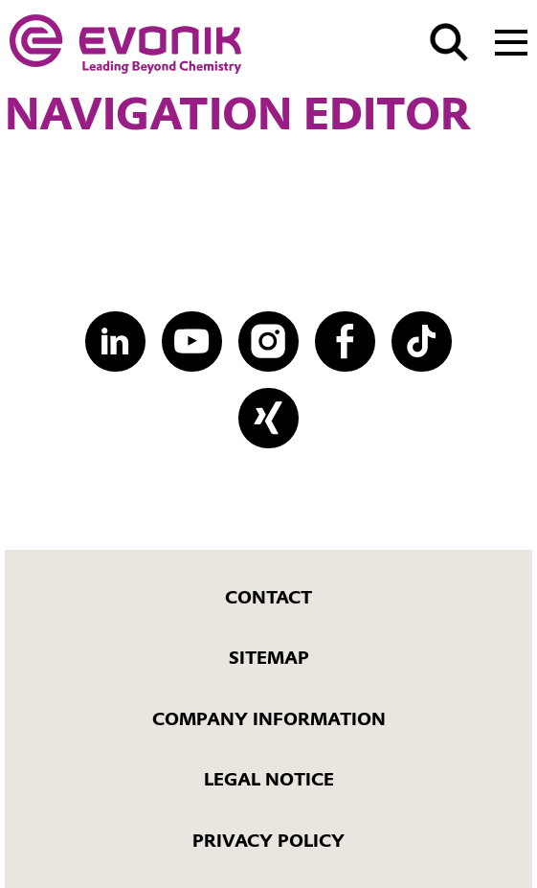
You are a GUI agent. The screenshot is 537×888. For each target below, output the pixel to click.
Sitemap (269, 658)
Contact (268, 597)
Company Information (269, 719)
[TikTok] (421, 341)
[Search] (449, 42)
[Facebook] (344, 341)
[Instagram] (268, 341)
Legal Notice (269, 779)
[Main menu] (511, 40)
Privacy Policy (268, 841)
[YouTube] (191, 341)
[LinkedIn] (115, 341)
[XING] (268, 417)
